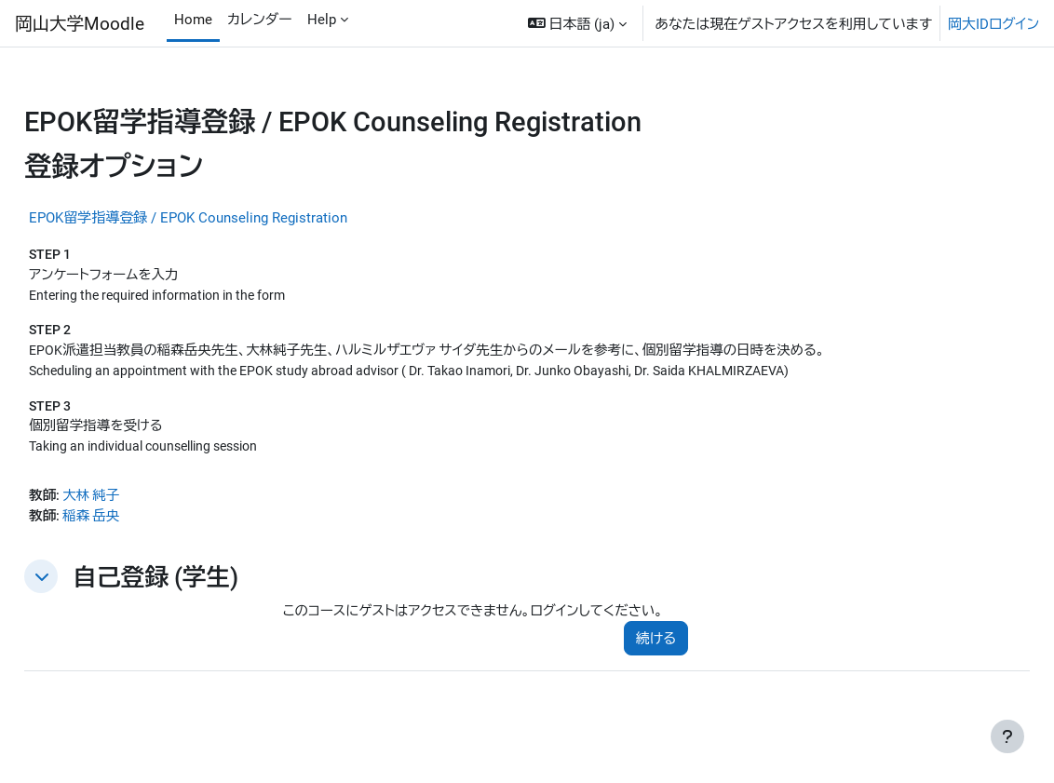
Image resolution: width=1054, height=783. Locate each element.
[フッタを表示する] (1007, 736)
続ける (646, 646)
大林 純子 (136, 500)
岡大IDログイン (993, 23)
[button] (578, 23)
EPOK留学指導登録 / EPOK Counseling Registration (230, 216)
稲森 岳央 (136, 522)
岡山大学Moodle (79, 23)
